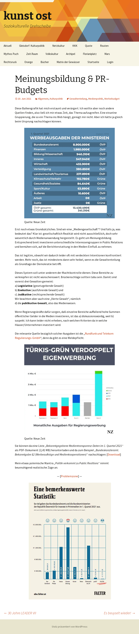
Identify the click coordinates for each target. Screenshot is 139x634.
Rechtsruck (10, 62)
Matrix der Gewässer (68, 62)
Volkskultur (52, 54)
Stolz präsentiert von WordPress (69, 626)
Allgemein (43, 98)
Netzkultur (58, 45)
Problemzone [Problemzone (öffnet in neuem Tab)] (69, 476)
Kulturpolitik (56, 98)
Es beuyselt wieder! (119, 613)
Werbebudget (111, 98)
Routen (104, 45)
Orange (28, 62)
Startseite (93, 62)
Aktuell (7, 45)
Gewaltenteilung (78, 98)
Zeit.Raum (32, 54)
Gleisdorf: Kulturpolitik (32, 45)
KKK (74, 45)
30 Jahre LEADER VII (20, 613)
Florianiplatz (90, 54)
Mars (107, 54)
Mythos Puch (11, 54)
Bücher (45, 62)
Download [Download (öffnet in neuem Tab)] (114, 454)
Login (110, 62)
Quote (88, 45)
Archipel (70, 54)
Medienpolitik (95, 98)
